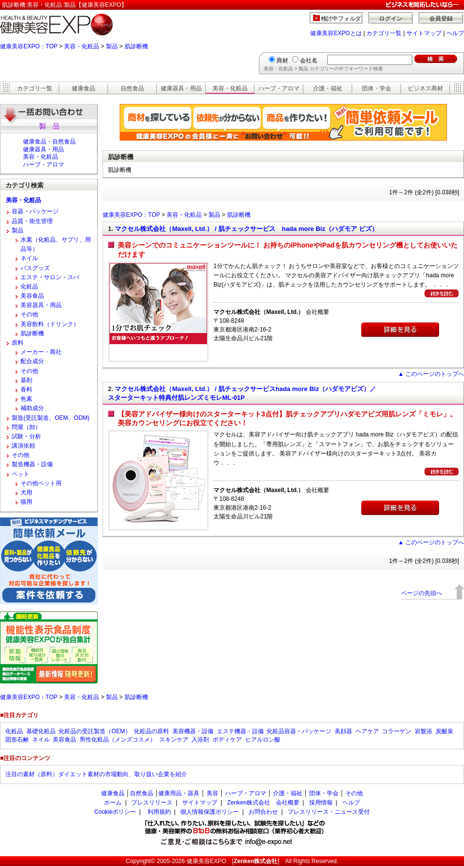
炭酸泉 (444, 731)
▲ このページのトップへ (431, 374)
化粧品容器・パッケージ (299, 731)
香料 (26, 389)
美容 (212, 793)
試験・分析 (26, 436)
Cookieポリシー (115, 811)
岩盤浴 (423, 731)
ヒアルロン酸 (262, 739)
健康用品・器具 (178, 793)
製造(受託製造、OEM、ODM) (50, 417)
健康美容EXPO (206, 861)
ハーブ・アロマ (278, 88)
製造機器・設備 (32, 464)
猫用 (26, 501)
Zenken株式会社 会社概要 (263, 802)
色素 (26, 398)
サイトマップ (424, 33)
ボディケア (227, 739)
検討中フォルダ (341, 18)
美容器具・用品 (41, 305)
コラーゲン (396, 731)
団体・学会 (376, 88)
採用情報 (321, 802)
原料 (17, 342)
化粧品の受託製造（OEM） (94, 731)
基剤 (26, 380)
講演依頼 (23, 445)
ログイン (390, 18)
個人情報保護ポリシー (209, 811)
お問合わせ (263, 811)
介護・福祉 (327, 88)
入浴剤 (200, 739)
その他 (29, 314)
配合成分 (32, 361)
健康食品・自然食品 (49, 141)
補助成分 (32, 408)
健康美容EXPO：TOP (29, 46)
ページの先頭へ (421, 593)
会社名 (308, 60)
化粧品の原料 (151, 731)
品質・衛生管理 (32, 221)
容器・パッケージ (35, 211)
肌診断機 (136, 46)
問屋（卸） (26, 427)
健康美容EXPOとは (335, 33)
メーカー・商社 (41, 352)
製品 (112, 46)
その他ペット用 (41, 483)
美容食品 (32, 295)
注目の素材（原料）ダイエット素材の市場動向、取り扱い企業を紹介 (96, 774)
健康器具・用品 (181, 88)
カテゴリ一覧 (383, 33)
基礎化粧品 (41, 731)
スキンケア (174, 739)
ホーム (113, 802)
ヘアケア (367, 731)
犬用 (26, 492)
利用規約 (159, 811)
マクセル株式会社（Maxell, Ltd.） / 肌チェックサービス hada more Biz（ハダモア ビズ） (246, 228)
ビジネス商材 (425, 88)
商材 (282, 60)
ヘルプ (455, 33)
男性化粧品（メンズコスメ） (118, 739)
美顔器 (343, 731)
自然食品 (132, 88)
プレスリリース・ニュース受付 (329, 811)
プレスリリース (151, 802)
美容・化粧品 (81, 46)
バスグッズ (35, 268)
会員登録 (441, 18)
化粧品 (29, 286)
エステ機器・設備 (240, 731)
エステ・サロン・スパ (50, 277)
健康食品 (83, 88)
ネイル (29, 258)
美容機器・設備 (192, 731)
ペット (20, 474)
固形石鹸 (17, 739)
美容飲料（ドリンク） (50, 324)
